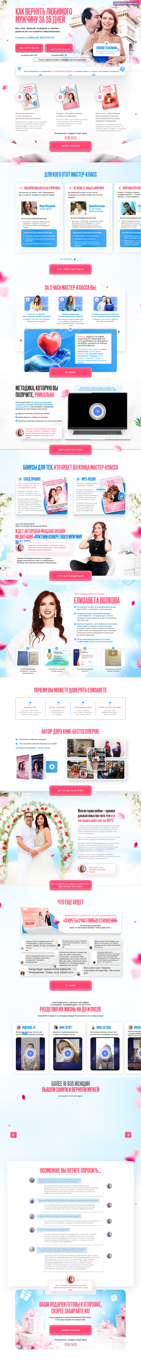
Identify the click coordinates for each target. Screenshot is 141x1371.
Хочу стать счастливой (70, 269)
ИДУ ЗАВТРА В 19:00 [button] (60, 49)
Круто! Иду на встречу (70, 790)
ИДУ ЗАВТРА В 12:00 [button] (29, 48)
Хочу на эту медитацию (70, 575)
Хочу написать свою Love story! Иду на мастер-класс (70, 885)
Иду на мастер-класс (70, 449)
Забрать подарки (70, 145)
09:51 (70, 137)
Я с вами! (70, 372)
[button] (30, 1053)
